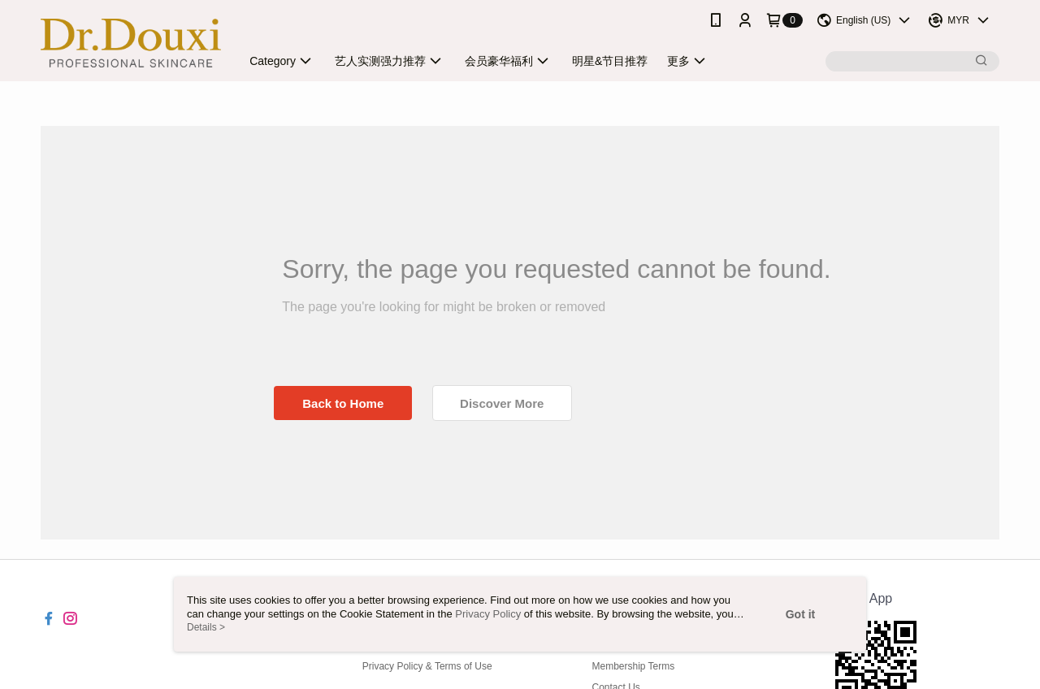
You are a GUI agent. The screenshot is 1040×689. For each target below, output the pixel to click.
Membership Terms (633, 666)
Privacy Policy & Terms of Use (427, 666)
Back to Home (343, 403)
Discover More (502, 403)
